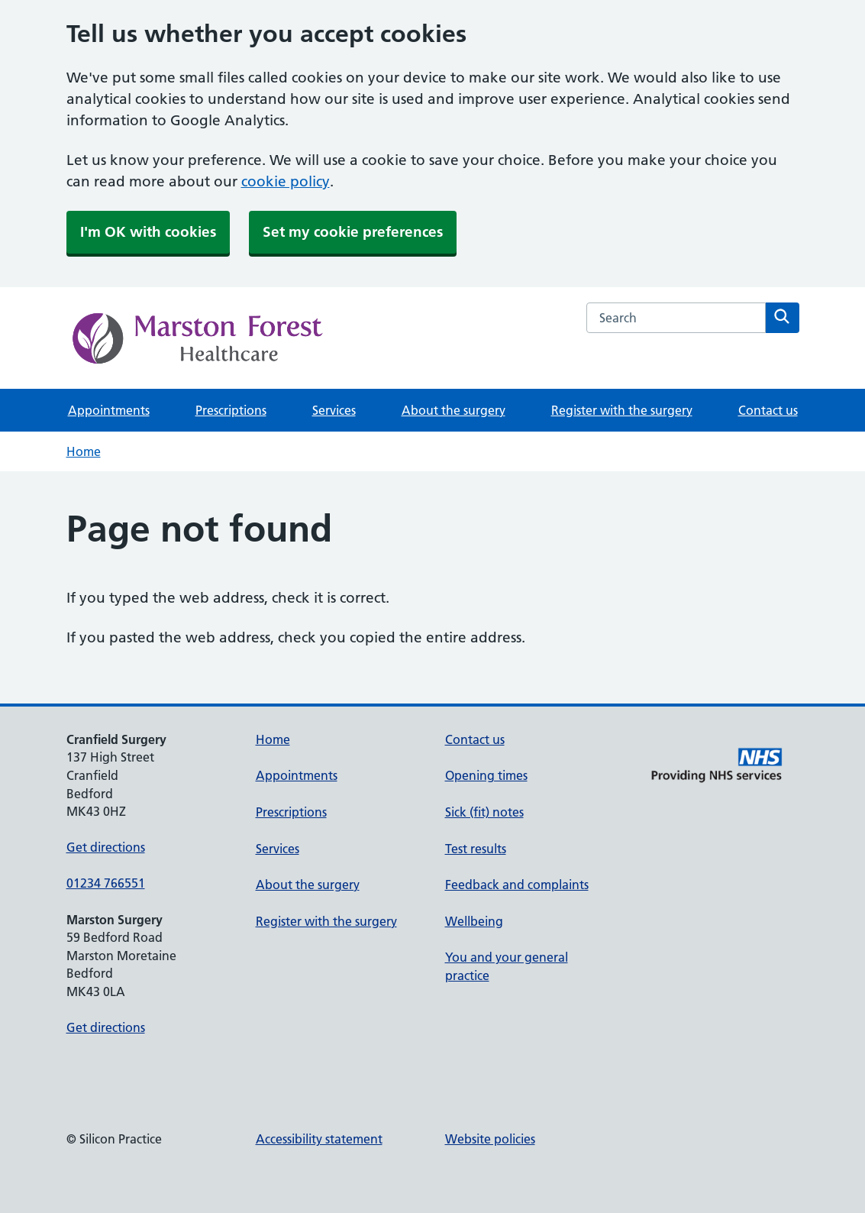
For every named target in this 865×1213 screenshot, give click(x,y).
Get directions (105, 847)
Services (334, 410)
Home (83, 451)
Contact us (768, 410)
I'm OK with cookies (148, 232)
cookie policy (285, 181)
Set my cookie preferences (353, 232)
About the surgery (453, 410)
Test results (475, 848)
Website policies (490, 1139)
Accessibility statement (319, 1139)
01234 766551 (105, 883)
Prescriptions (230, 410)
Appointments (109, 410)
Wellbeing (474, 921)
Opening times (486, 775)
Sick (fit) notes (484, 812)
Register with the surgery (621, 410)
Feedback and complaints (517, 884)
